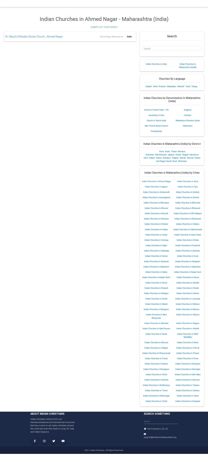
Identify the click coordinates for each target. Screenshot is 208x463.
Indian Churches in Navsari (156, 344)
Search (147, 48)
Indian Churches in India (156, 64)
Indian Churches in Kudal (156, 300)
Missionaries (124, 4)
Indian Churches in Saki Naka (188, 375)
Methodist (188, 125)
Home (56, 4)
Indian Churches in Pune (188, 360)
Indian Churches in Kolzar (187, 295)
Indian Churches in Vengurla (187, 402)
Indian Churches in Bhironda (187, 205)
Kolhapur (167, 157)
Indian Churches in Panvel (187, 349)
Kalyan (152, 157)
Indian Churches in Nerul (188, 344)
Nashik (183, 157)
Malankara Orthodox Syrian (187, 120)
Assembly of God (156, 115)
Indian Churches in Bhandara (156, 205)
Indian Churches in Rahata (156, 365)
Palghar (175, 157)
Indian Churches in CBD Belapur (187, 216)
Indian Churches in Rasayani (187, 365)
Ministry (74, 4)
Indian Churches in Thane (156, 391)
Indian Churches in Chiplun (188, 226)
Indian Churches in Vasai (188, 397)
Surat (174, 160)
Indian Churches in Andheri (188, 194)
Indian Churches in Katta (156, 284)
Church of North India (156, 120)
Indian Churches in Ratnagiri (187, 370)
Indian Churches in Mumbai (156, 325)
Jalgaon (171, 154)
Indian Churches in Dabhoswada (187, 232)
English (148, 86)
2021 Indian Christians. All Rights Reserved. (104, 451)
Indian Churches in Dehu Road (187, 237)
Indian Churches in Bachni (187, 200)
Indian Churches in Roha (156, 375)
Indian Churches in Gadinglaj (156, 253)
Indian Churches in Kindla (187, 290)
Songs (135, 4)
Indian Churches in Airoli (188, 181)
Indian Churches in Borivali (156, 216)
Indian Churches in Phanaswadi (156, 354)
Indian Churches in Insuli (188, 258)
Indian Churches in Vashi (156, 402)
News (114, 4)
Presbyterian (156, 131)
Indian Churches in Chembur (156, 221)
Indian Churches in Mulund (188, 316)
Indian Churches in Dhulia (187, 242)
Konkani (162, 86)
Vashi (167, 151)
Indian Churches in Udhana (188, 391)
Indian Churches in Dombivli (187, 247)
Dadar (178, 154)
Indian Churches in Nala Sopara (156, 330)
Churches (64, 4)
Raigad (185, 154)
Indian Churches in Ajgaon (156, 189)
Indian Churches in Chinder (156, 226)
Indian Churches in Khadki (187, 284)
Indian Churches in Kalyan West (156, 279)
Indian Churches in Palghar (156, 349)
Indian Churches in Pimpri (187, 354)
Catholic (188, 115)
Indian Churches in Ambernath (156, 194)
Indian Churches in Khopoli (156, 290)
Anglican (188, 110)
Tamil (188, 86)
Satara (159, 157)
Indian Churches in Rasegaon (156, 370)
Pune (161, 151)
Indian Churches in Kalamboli (188, 269)
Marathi (181, 86)
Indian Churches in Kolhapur (156, 295)
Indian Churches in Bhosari (156, 210)
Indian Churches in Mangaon (156, 311)
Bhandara (183, 160)
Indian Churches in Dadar (156, 237)
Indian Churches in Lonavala (187, 300)
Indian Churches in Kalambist (156, 269)
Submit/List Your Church (104, 27)
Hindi (154, 86)
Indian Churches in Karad (187, 279)
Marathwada (160, 154)
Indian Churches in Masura (188, 311)
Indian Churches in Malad (156, 306)
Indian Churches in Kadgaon (187, 263)
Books (98, 4)
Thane (174, 151)
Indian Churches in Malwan (188, 306)
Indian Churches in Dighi (156, 247)
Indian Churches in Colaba (156, 232)
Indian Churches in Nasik (156, 335)
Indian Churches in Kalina (156, 274)
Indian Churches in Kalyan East (188, 274)
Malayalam (172, 86)
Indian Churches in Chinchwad (187, 221)
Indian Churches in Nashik (187, 330)
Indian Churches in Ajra (187, 189)
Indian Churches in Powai (156, 360)
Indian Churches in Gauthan (187, 253)
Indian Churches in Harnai (156, 258)
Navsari (190, 157)
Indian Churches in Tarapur (188, 386)
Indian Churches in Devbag (156, 242)
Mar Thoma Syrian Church (156, 125)
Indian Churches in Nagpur (188, 325)
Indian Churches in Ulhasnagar (156, 397)
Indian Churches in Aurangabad (156, 200)
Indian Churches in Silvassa (187, 381)
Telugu (195, 86)
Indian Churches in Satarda (156, 381)
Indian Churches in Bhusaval (187, 210)
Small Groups (86, 4)
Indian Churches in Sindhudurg (156, 386)
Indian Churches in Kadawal (156, 263)
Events (106, 4)
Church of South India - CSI (156, 110)
